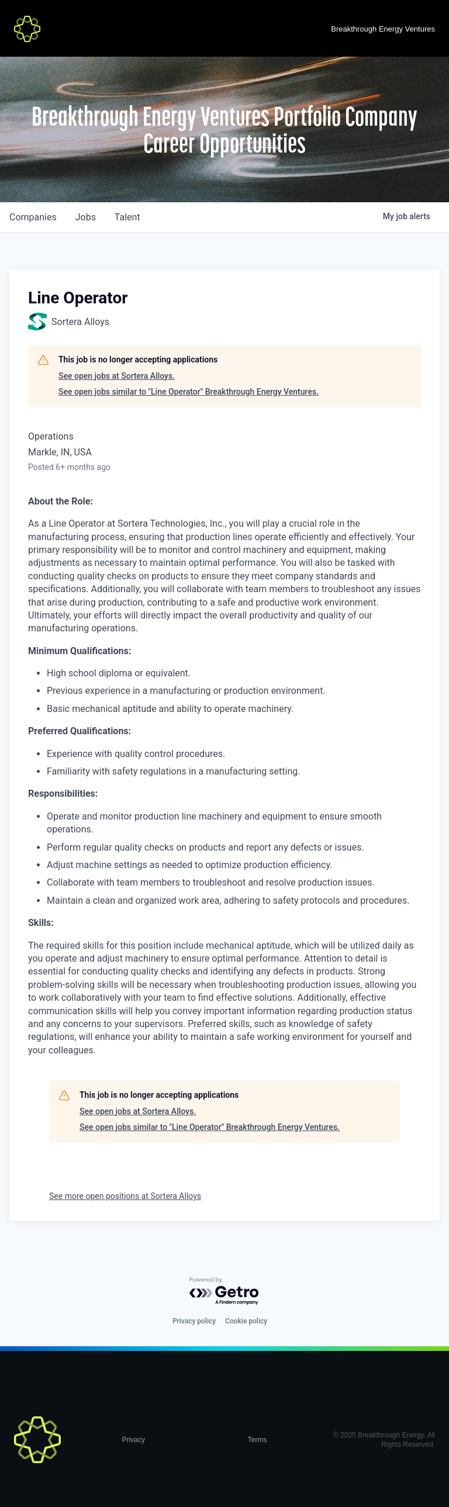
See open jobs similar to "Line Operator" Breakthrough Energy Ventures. (188, 391)
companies (33, 217)
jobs (85, 217)
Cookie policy (246, 1321)
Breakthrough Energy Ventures (383, 29)
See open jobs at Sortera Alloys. (116, 376)
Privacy (133, 1440)
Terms (257, 1440)
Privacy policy (194, 1321)
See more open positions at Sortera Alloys (125, 1196)
